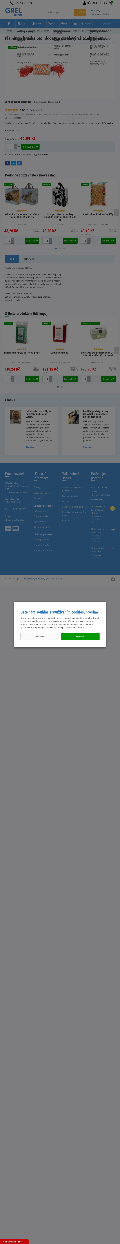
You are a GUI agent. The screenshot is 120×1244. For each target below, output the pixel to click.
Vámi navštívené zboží (12, 1241)
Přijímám (80, 636)
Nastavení (40, 636)
